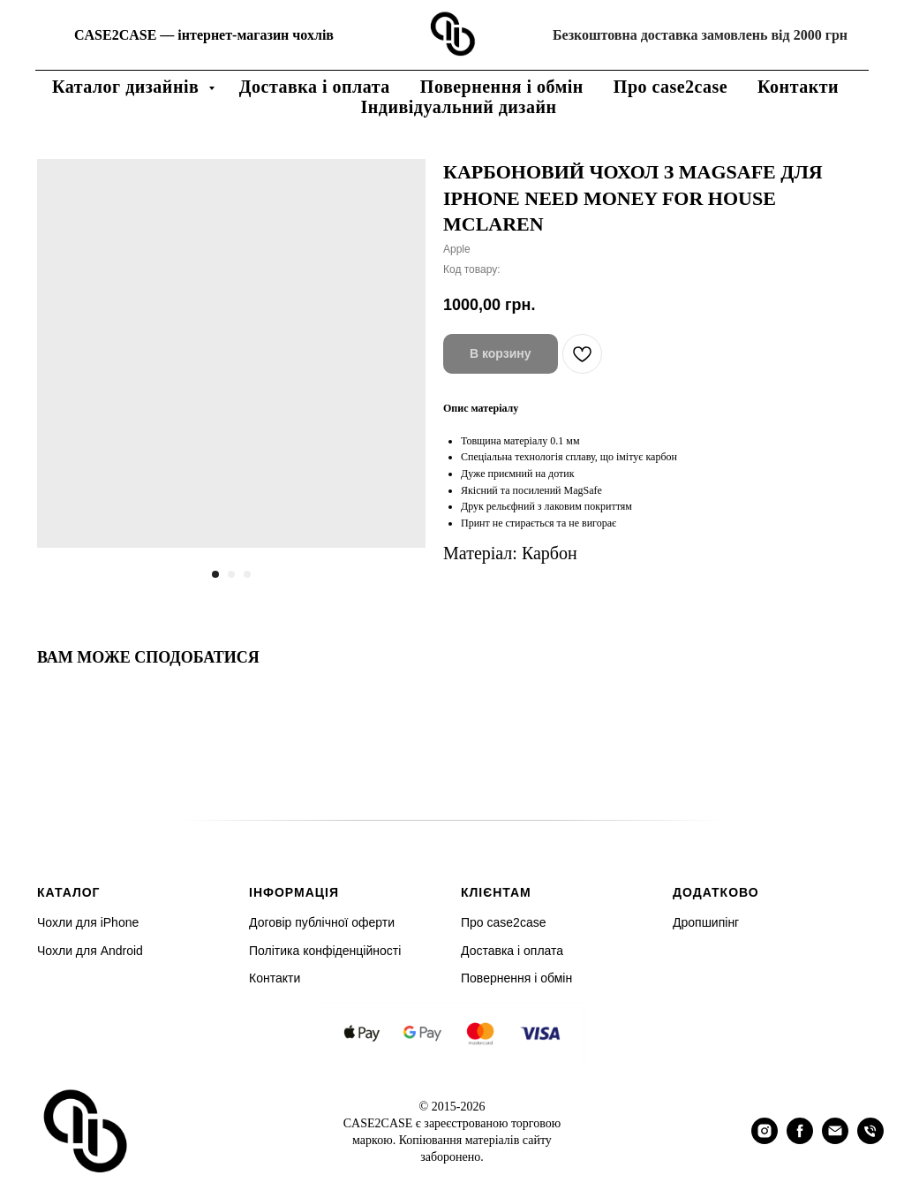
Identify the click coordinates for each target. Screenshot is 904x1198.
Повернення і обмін (502, 86)
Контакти (798, 86)
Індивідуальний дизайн (459, 107)
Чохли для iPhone (88, 922)
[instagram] (764, 1139)
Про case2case (670, 86)
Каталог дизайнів (128, 86)
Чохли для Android (90, 951)
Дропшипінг (706, 922)
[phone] (870, 1139)
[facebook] (800, 1139)
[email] (835, 1139)
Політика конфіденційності (325, 951)
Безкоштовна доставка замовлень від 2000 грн (700, 34)
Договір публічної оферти (322, 922)
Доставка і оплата (314, 86)
